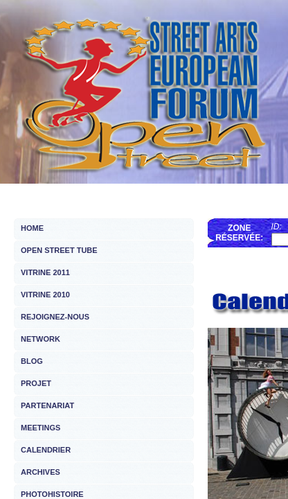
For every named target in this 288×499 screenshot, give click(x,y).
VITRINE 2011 (45, 272)
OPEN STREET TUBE (59, 250)
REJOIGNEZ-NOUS (55, 317)
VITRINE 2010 (45, 294)
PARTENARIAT (47, 405)
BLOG (32, 361)
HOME (32, 228)
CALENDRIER (46, 450)
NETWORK (40, 339)
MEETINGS (40, 427)
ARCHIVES (40, 472)
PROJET (36, 383)
